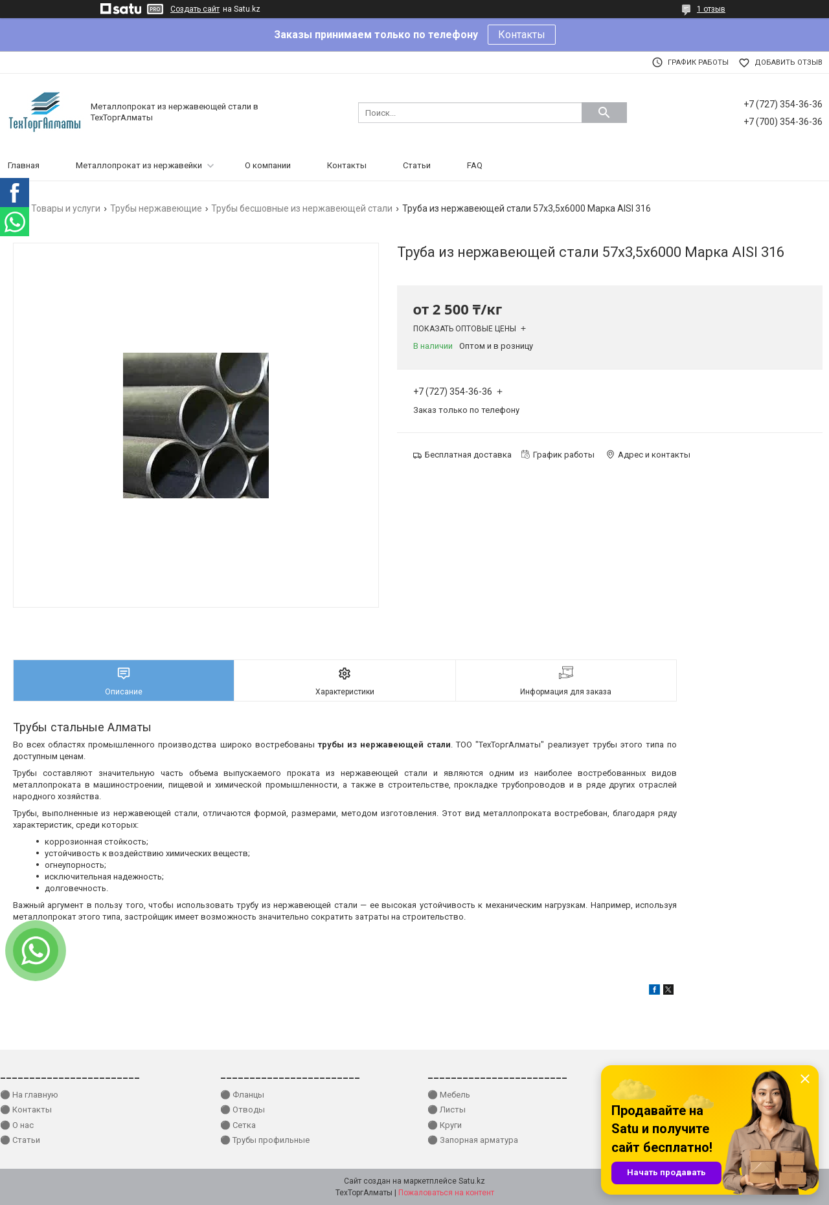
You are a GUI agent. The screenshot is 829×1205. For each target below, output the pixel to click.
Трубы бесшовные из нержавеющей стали (301, 208)
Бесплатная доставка (468, 454)
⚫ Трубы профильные (265, 1140)
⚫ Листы (446, 1109)
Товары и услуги (65, 208)
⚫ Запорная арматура (472, 1140)
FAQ (475, 165)
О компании (268, 165)
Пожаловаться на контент (446, 1192)
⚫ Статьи (20, 1140)
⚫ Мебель (448, 1095)
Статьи (417, 165)
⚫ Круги (444, 1125)
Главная (24, 165)
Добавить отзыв (789, 62)
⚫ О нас (17, 1125)
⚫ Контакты (26, 1109)
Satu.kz (472, 1181)
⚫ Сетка (238, 1125)
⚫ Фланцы (242, 1095)
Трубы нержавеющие (156, 208)
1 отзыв (711, 9)
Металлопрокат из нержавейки (139, 165)
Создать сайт (195, 9)
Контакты (521, 34)
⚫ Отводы (242, 1109)
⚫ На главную (29, 1095)
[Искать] (604, 112)
